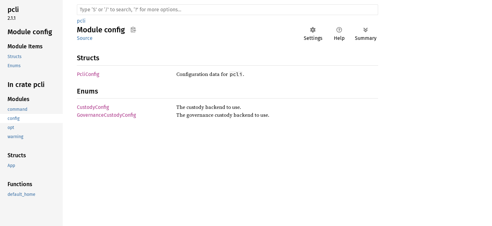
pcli (81, 21)
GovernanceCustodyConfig (106, 115)
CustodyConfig (93, 107)
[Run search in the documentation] (227, 9)
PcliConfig (88, 74)
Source (85, 38)
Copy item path (133, 29)
